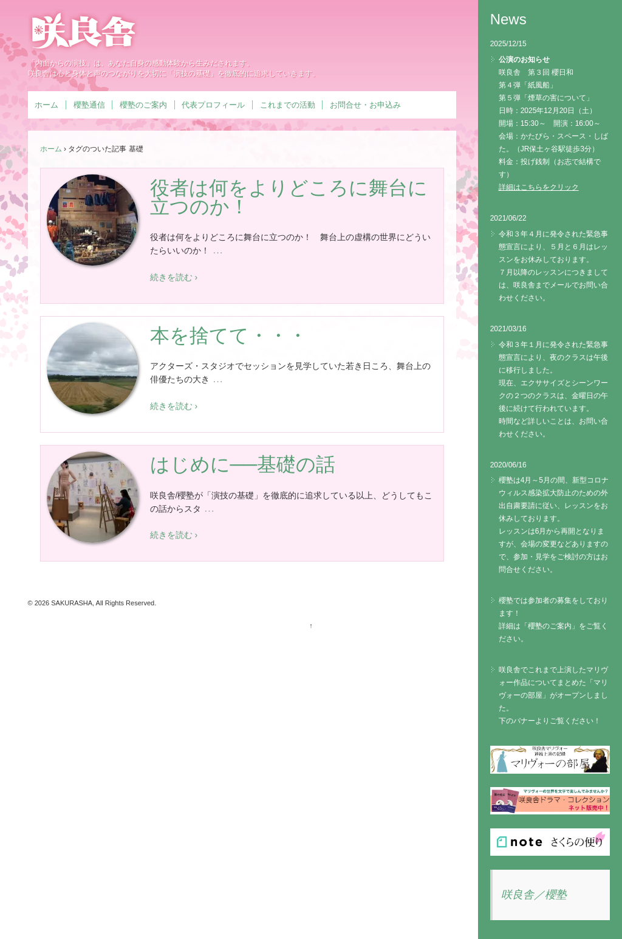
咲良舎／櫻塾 (534, 895)
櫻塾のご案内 (143, 104)
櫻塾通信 (89, 104)
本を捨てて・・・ (228, 335)
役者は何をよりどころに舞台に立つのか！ (289, 197)
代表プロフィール (213, 104)
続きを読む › (174, 277)
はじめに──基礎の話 (243, 464)
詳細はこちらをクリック (539, 187)
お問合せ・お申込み (365, 104)
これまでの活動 (287, 104)
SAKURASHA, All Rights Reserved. (102, 603)
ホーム (46, 104)
